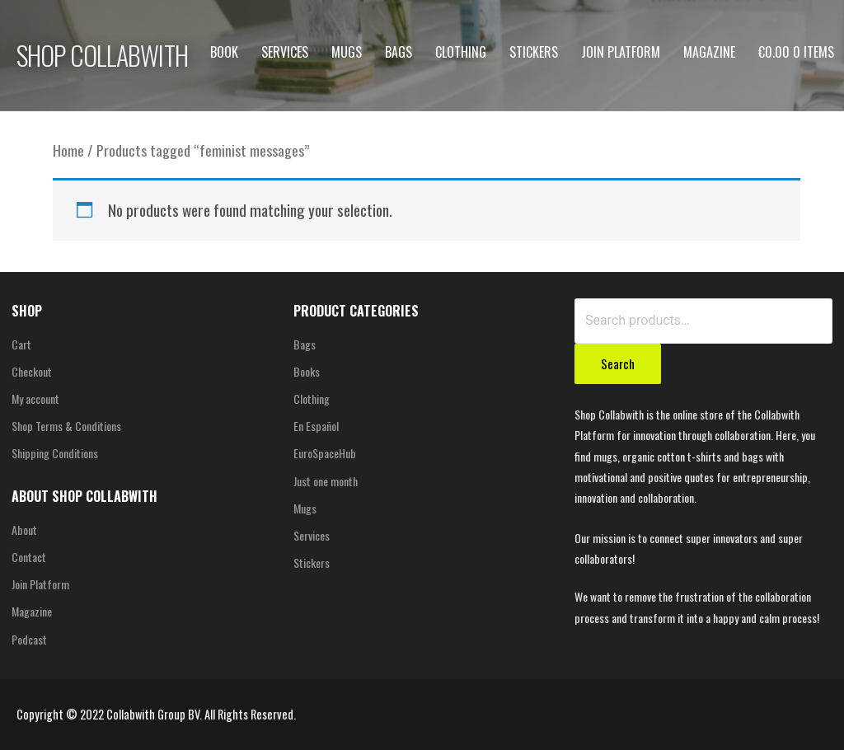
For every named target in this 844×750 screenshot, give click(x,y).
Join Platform (620, 52)
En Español (316, 425)
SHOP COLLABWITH (102, 54)
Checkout (32, 371)
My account (35, 398)
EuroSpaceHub (324, 453)
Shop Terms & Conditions (66, 425)
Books (306, 371)
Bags (398, 52)
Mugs (346, 52)
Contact (29, 556)
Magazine (709, 52)
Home (68, 150)
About (24, 529)
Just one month (325, 481)
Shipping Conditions (55, 453)
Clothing (460, 52)
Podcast (29, 639)
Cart (21, 344)
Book (224, 52)
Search (618, 363)
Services (284, 52)
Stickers (533, 52)
